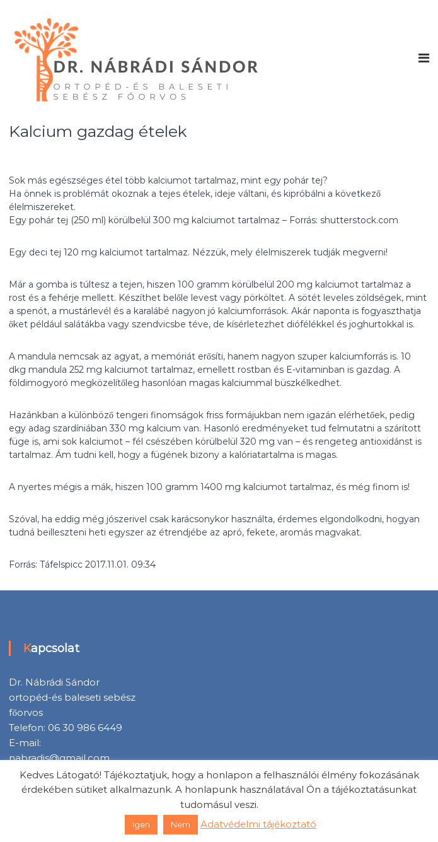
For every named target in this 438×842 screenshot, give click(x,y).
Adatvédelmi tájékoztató (258, 824)
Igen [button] (141, 824)
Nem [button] (180, 824)
